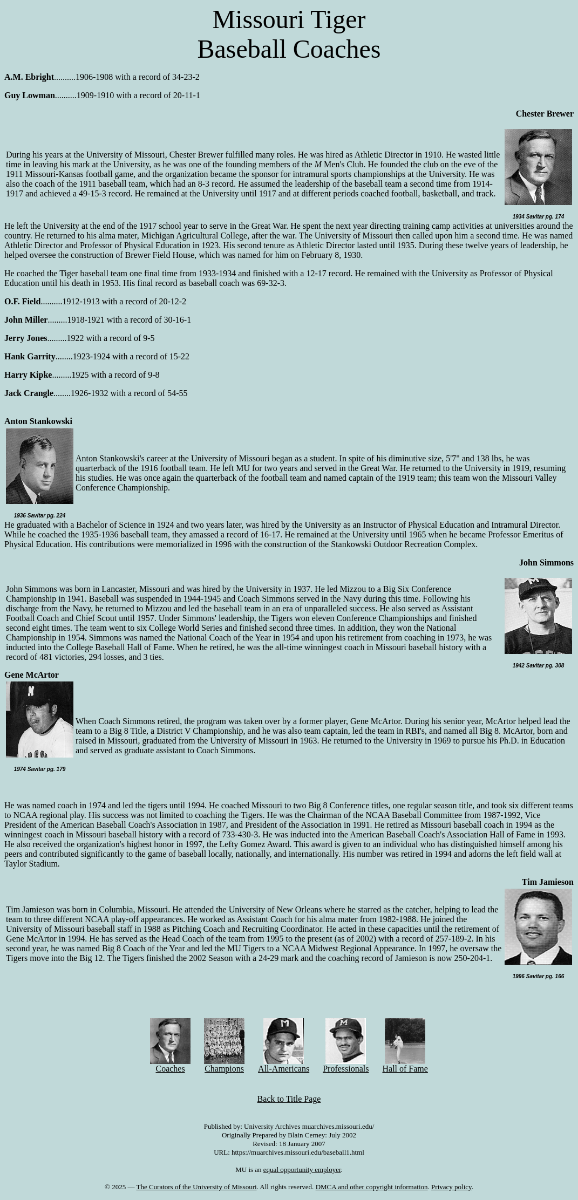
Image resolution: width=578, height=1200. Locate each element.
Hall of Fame (404, 1064)
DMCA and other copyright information (372, 1187)
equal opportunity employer (302, 1169)
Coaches (170, 1064)
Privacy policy (451, 1187)
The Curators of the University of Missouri (196, 1187)
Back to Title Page (289, 1098)
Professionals (346, 1064)
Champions (224, 1064)
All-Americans (283, 1064)
